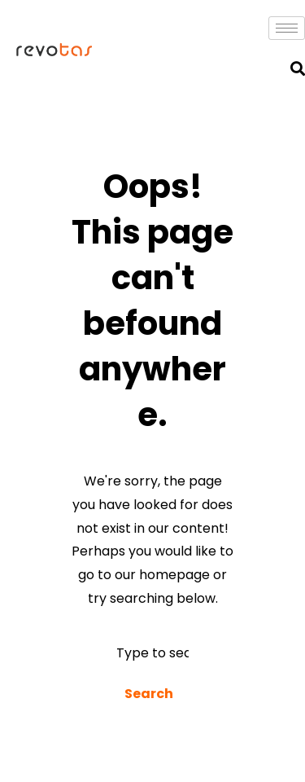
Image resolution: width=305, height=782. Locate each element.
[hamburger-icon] (286, 28)
